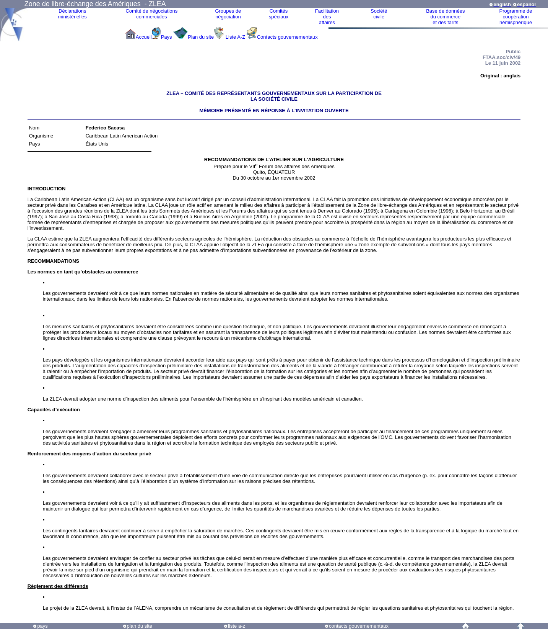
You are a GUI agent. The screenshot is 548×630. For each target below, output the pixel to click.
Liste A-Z (235, 37)
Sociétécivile (379, 14)
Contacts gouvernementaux (287, 37)
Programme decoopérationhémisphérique (515, 16)
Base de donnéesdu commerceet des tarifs (445, 16)
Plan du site (201, 37)
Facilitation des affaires (327, 16)
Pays (167, 37)
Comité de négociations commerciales (151, 14)
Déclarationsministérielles (72, 14)
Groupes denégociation (228, 14)
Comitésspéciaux (278, 14)
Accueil (144, 37)
